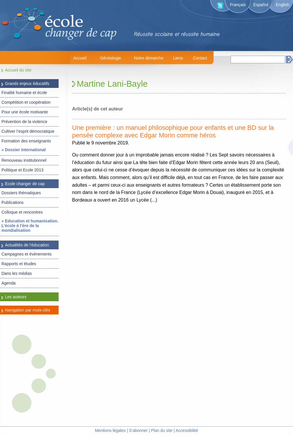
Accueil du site (18, 70)
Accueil (79, 58)
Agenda (8, 283)
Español (260, 4)
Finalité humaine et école (24, 92)
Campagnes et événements (26, 254)
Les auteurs (15, 296)
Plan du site (161, 430)
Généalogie (110, 58)
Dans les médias (16, 273)
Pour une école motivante (24, 112)
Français (238, 4)
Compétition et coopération (25, 102)
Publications (12, 202)
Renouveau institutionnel (23, 160)
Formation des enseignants (26, 141)
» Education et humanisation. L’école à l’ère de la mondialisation (29, 226)
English (282, 4)
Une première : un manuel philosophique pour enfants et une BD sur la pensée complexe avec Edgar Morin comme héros (173, 131)
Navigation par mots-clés (27, 310)
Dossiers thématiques (21, 192)
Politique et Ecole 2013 (22, 170)
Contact (200, 58)
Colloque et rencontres (22, 212)
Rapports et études (18, 263)
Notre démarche (148, 58)
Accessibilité (187, 430)
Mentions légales (110, 430)
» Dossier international (23, 149)
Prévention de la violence (24, 121)
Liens (178, 58)
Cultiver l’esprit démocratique (27, 131)
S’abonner (138, 430)
